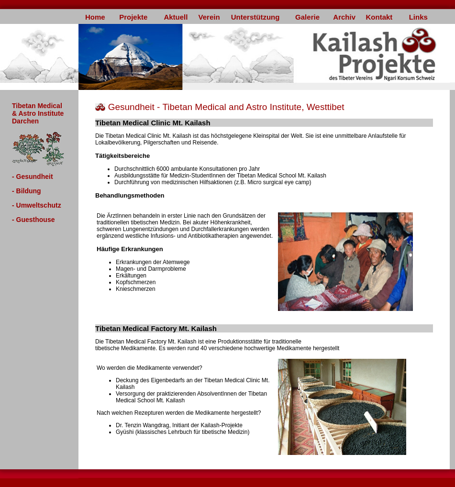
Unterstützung (255, 17)
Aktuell (176, 17)
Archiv (344, 17)
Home (95, 17)
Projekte (133, 17)
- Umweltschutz (36, 205)
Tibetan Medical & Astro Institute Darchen (38, 113)
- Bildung (26, 191)
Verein (209, 17)
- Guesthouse (33, 219)
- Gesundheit (32, 176)
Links (418, 17)
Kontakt (379, 17)
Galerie (307, 17)
